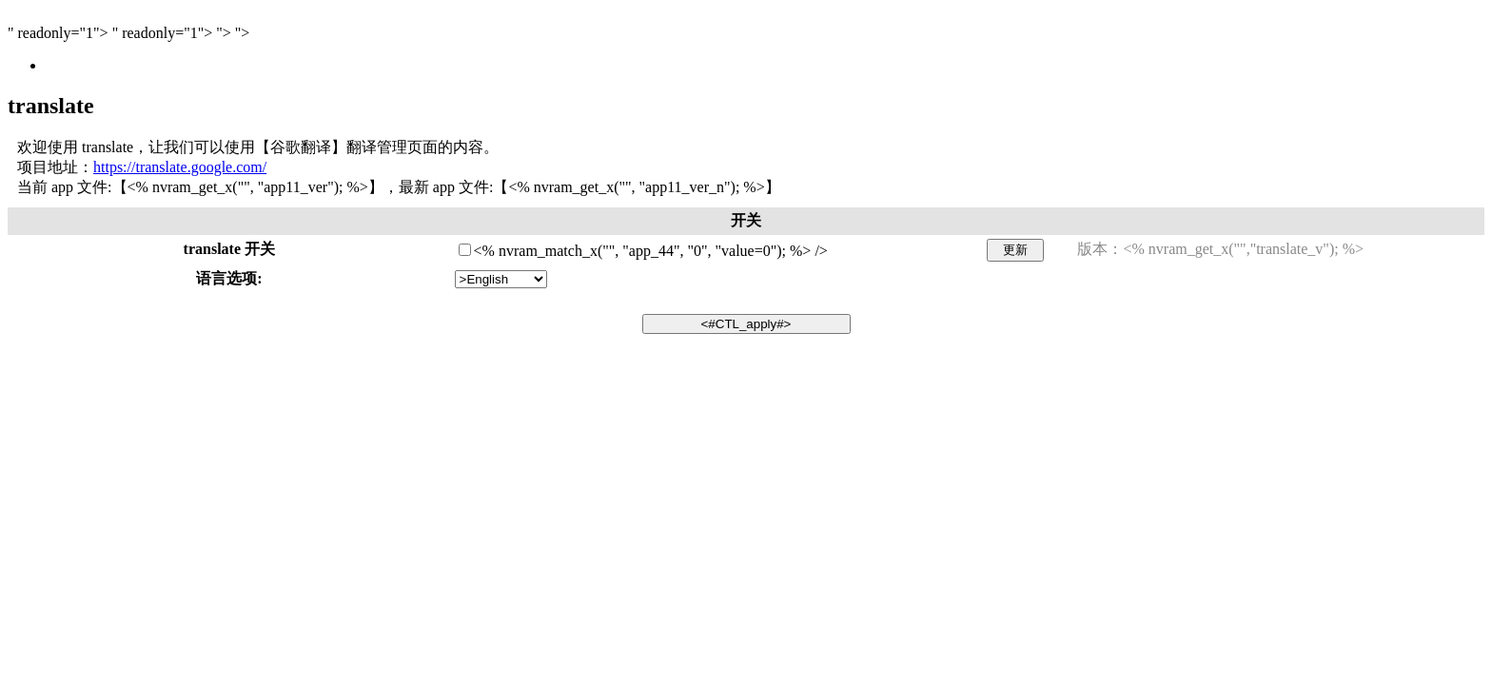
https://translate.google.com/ (179, 167)
